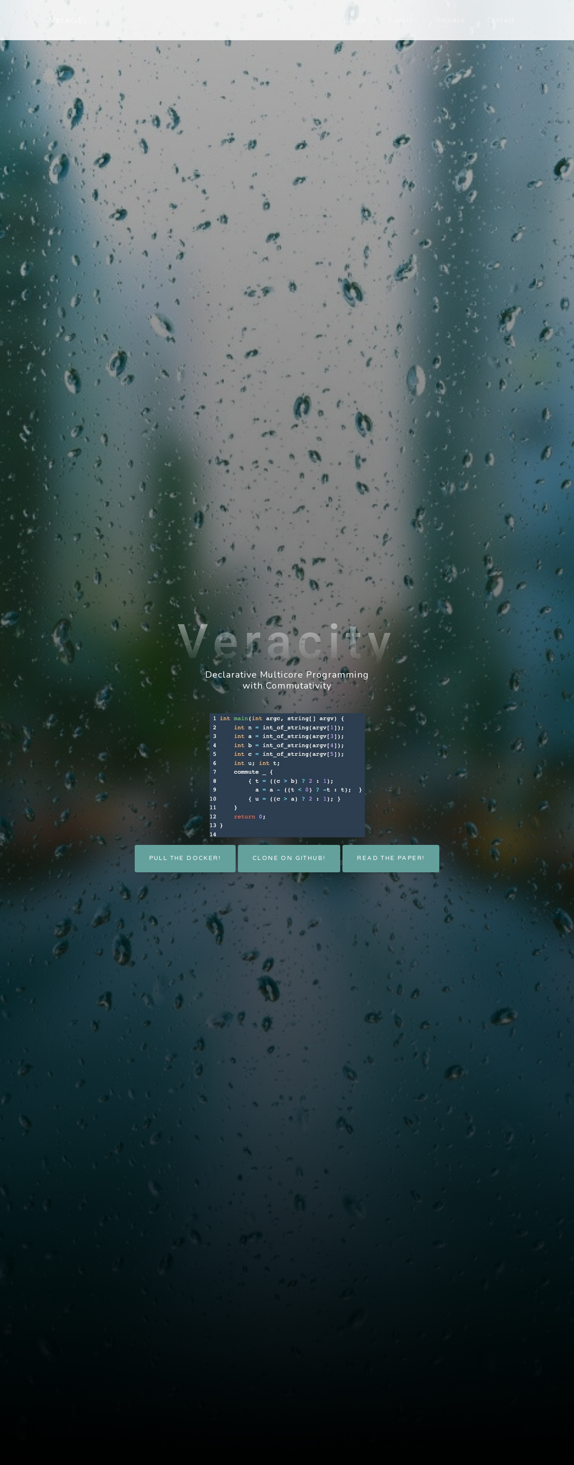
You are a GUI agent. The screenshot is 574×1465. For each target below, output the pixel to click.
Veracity (68, 20)
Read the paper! (391, 858)
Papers (401, 20)
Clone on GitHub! (289, 858)
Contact (501, 20)
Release (450, 20)
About (355, 20)
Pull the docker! (185, 858)
